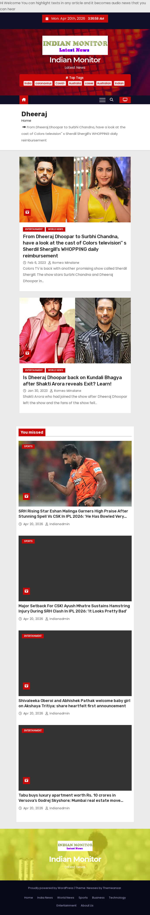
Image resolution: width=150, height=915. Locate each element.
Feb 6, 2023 (37, 262)
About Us (87, 905)
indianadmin (57, 524)
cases (89, 83)
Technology (117, 898)
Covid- (60, 83)
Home (26, 120)
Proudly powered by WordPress (51, 888)
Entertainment (34, 229)
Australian (104, 83)
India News (45, 898)
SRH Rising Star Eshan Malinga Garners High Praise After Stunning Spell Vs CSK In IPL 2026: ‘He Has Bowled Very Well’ (73, 516)
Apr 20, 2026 (33, 524)
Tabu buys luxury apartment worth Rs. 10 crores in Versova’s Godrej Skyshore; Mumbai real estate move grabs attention (70, 800)
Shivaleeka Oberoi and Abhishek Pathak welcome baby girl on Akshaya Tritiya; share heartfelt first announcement (74, 703)
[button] (113, 99)
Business (98, 898)
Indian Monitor (74, 59)
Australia (75, 83)
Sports (28, 446)
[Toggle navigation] (102, 99)
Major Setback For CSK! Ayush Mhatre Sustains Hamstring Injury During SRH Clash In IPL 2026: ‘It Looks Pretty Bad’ (74, 609)
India (27, 83)
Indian (119, 83)
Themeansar (112, 888)
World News (55, 229)
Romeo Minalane (63, 262)
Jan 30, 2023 (38, 391)
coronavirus (43, 83)
